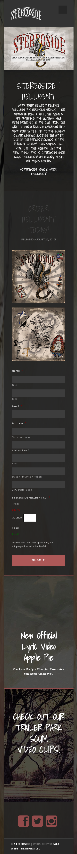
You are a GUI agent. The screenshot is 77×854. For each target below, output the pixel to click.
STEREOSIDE (22, 844)
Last (14, 398)
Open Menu (63, 10)
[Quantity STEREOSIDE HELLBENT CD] (29, 518)
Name (17, 371)
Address (19, 423)
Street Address (21, 437)
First (14, 385)
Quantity (17, 518)
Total (16, 527)
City (14, 463)
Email (17, 406)
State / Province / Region (27, 476)
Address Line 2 (21, 450)
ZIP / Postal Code (22, 489)
